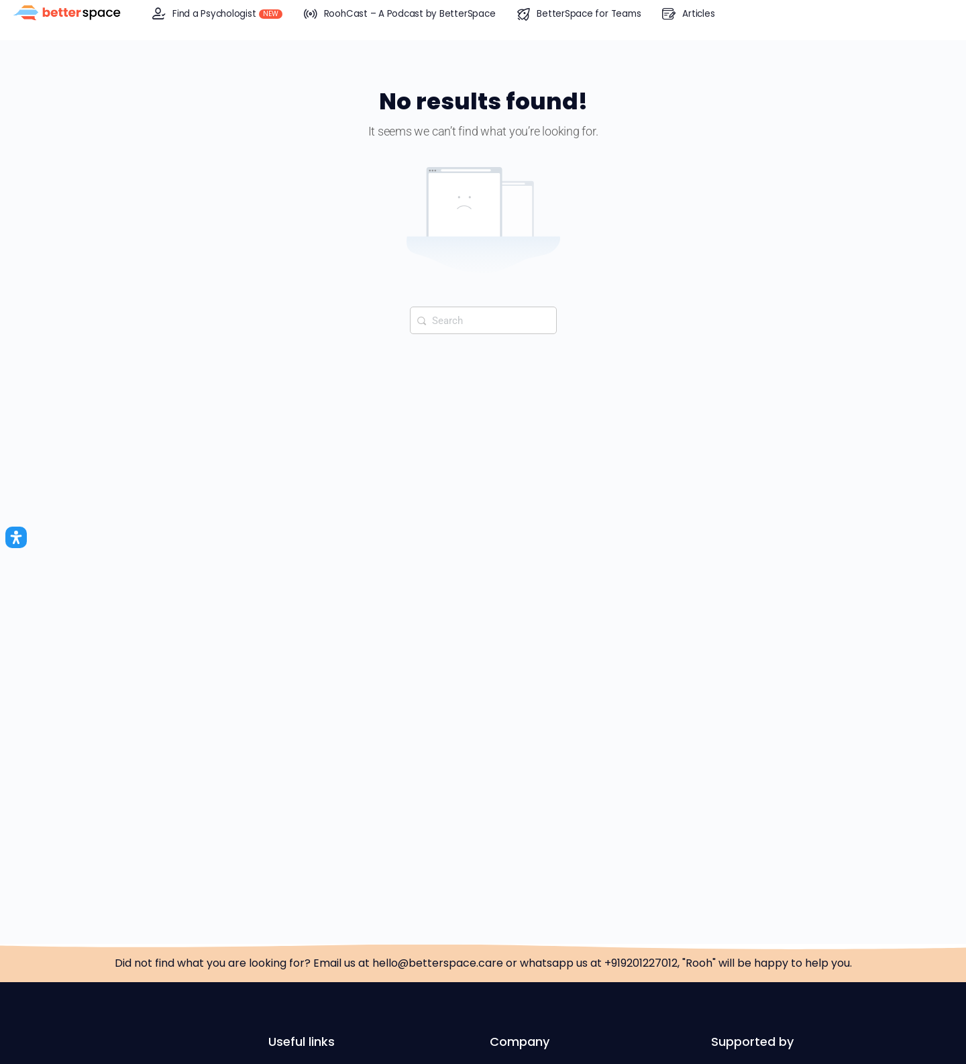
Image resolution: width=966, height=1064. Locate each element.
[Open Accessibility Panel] (16, 537)
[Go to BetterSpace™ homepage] (67, 13)
